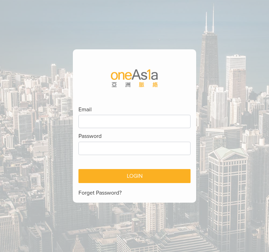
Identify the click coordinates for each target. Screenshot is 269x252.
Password (90, 136)
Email (85, 109)
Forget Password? (100, 192)
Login (135, 176)
